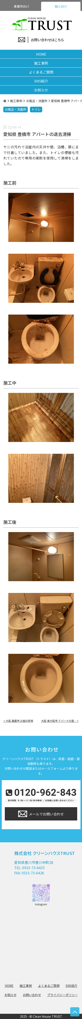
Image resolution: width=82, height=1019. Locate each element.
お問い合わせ (32, 995)
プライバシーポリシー (62, 995)
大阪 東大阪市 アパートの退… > (60, 721)
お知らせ (41, 89)
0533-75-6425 (33, 867)
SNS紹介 (41, 81)
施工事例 (41, 63)
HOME (41, 54)
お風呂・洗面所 (15, 109)
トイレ (36, 109)
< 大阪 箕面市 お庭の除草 (18, 721)
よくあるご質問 (41, 72)
